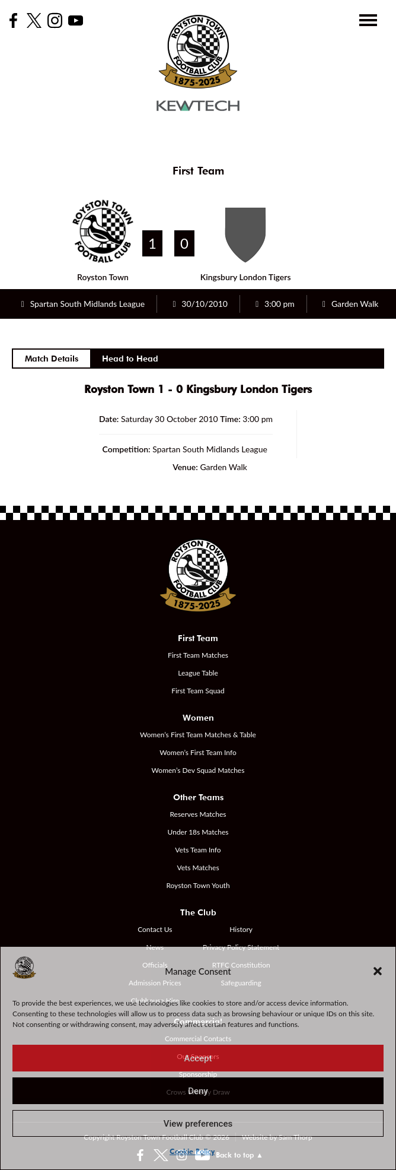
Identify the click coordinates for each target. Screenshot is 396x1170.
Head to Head (130, 358)
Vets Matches (198, 867)
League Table (198, 672)
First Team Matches (198, 655)
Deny (198, 1091)
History (241, 929)
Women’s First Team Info (198, 752)
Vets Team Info (198, 849)
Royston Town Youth (197, 885)
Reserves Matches (198, 814)
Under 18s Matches (198, 831)
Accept (198, 1058)
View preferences (198, 1123)
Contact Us (155, 929)
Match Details (51, 358)
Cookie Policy (192, 1151)
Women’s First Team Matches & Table (198, 734)
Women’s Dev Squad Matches (198, 770)
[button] (378, 971)
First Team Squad (198, 690)
